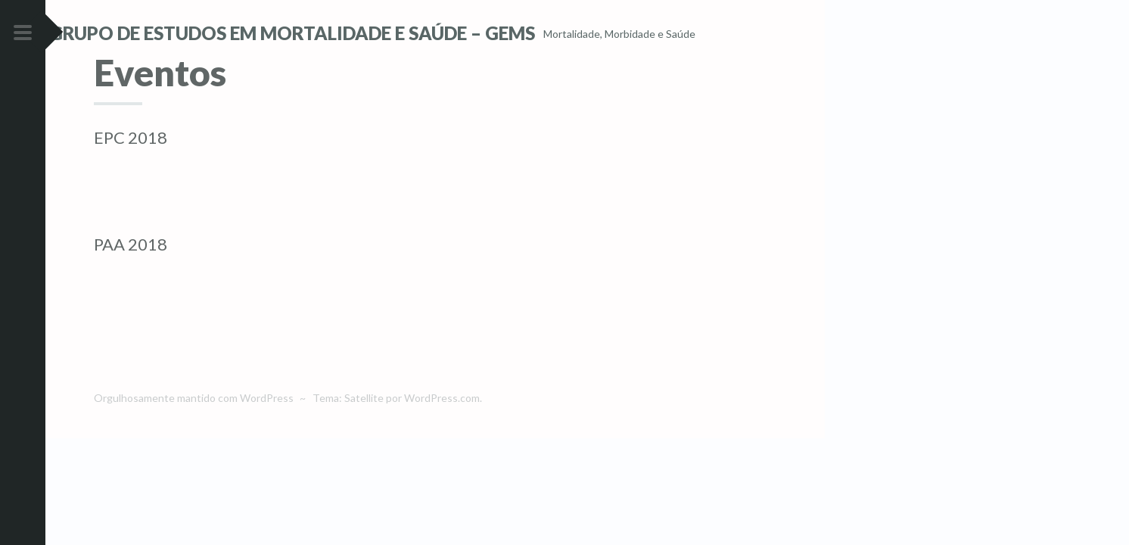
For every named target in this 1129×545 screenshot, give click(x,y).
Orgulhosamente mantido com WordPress (194, 424)
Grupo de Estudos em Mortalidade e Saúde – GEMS (337, 33)
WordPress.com (442, 424)
